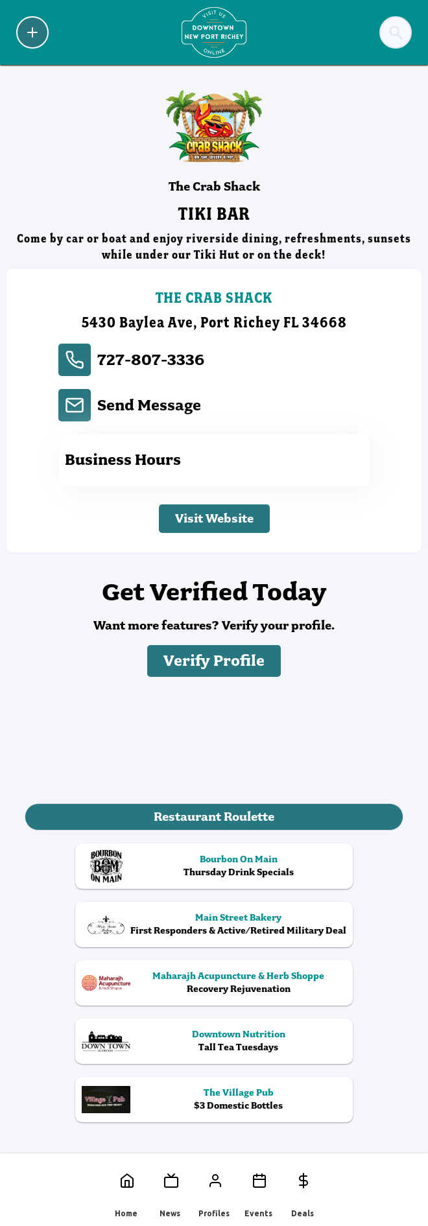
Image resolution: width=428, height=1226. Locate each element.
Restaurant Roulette (214, 816)
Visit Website (214, 518)
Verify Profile (214, 661)
